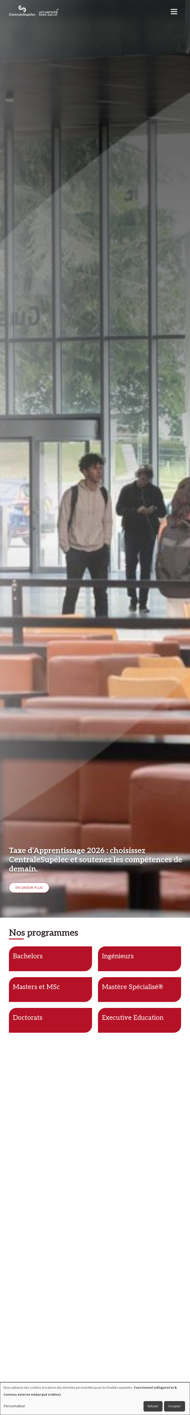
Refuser (153, 1406)
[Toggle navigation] (175, 10)
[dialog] (95, 1398)
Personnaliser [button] (14, 1406)
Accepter (174, 1406)
